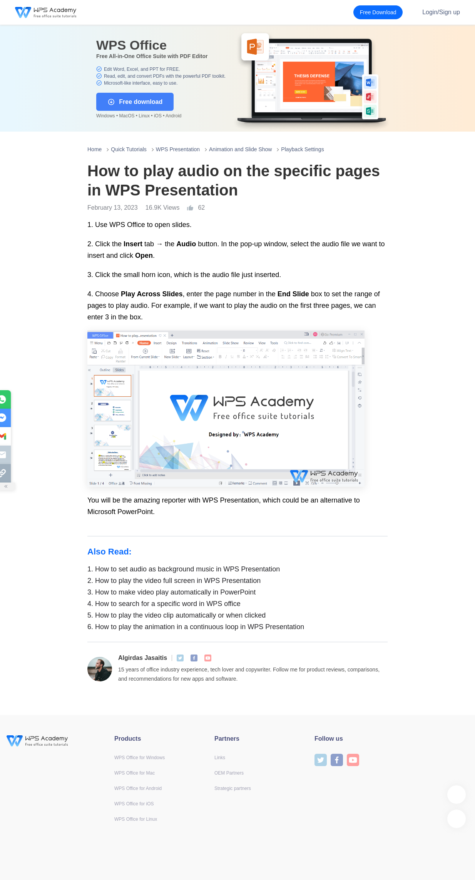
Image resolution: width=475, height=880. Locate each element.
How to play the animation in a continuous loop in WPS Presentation (195, 627)
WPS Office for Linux (135, 819)
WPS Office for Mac (134, 773)
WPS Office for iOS (134, 804)
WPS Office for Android (138, 788)
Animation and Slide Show (240, 149)
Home (94, 149)
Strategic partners (232, 788)
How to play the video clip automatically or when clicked (176, 615)
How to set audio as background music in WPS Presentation (183, 569)
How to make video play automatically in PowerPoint (171, 592)
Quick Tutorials (129, 149)
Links (219, 757)
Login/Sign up (441, 12)
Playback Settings (302, 149)
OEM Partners (229, 773)
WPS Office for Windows (139, 757)
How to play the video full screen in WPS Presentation (174, 580)
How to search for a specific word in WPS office (164, 604)
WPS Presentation (178, 149)
